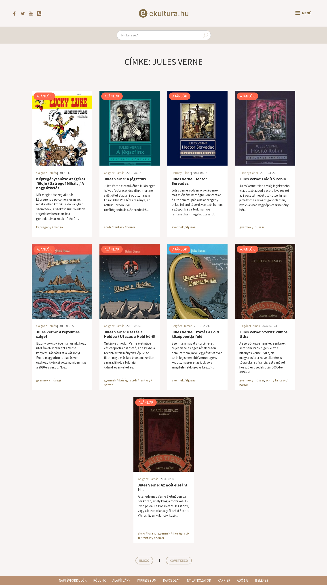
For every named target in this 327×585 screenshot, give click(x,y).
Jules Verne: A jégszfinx (125, 178)
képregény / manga (49, 227)
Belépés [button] (261, 580)
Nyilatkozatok (199, 580)
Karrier (224, 580)
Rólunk (99, 580)
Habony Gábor (181, 173)
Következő (179, 560)
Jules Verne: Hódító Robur (262, 178)
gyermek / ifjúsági (184, 227)
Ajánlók (44, 96)
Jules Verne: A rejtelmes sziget (58, 334)
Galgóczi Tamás (46, 173)
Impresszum (146, 580)
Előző (144, 560)
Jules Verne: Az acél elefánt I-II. (163, 487)
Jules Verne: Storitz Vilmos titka (263, 334)
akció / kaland (147, 533)
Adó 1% (242, 580)
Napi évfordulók (72, 580)
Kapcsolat (171, 580)
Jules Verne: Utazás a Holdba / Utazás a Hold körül (129, 334)
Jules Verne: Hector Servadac (189, 181)
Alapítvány (121, 580)
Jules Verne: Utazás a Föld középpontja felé (195, 334)
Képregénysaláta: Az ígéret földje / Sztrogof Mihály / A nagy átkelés (60, 183)
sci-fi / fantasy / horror (119, 227)
